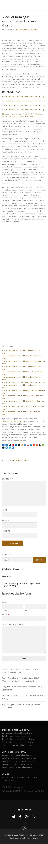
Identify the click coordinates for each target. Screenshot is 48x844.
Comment (7, 479)
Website (6, 531)
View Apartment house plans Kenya (16, 755)
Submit (24, 658)
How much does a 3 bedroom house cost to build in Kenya (23, 382)
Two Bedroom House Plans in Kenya (17, 736)
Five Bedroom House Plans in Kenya (17, 745)
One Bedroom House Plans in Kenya (17, 733)
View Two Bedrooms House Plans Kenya (19, 758)
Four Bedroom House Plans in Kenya (17, 742)
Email (5, 520)
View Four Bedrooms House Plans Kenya (19, 764)
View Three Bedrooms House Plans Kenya (19, 761)
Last (27, 610)
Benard (34, 30)
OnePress (14, 838)
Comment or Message (13, 624)
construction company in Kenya (13, 421)
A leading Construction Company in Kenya (19, 777)
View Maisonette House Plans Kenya (17, 767)
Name (5, 510)
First (4, 610)
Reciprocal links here (10, 780)
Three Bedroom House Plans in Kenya (18, 739)
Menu (44, 5)
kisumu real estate (21, 461)
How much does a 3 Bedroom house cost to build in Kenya (23, 96)
